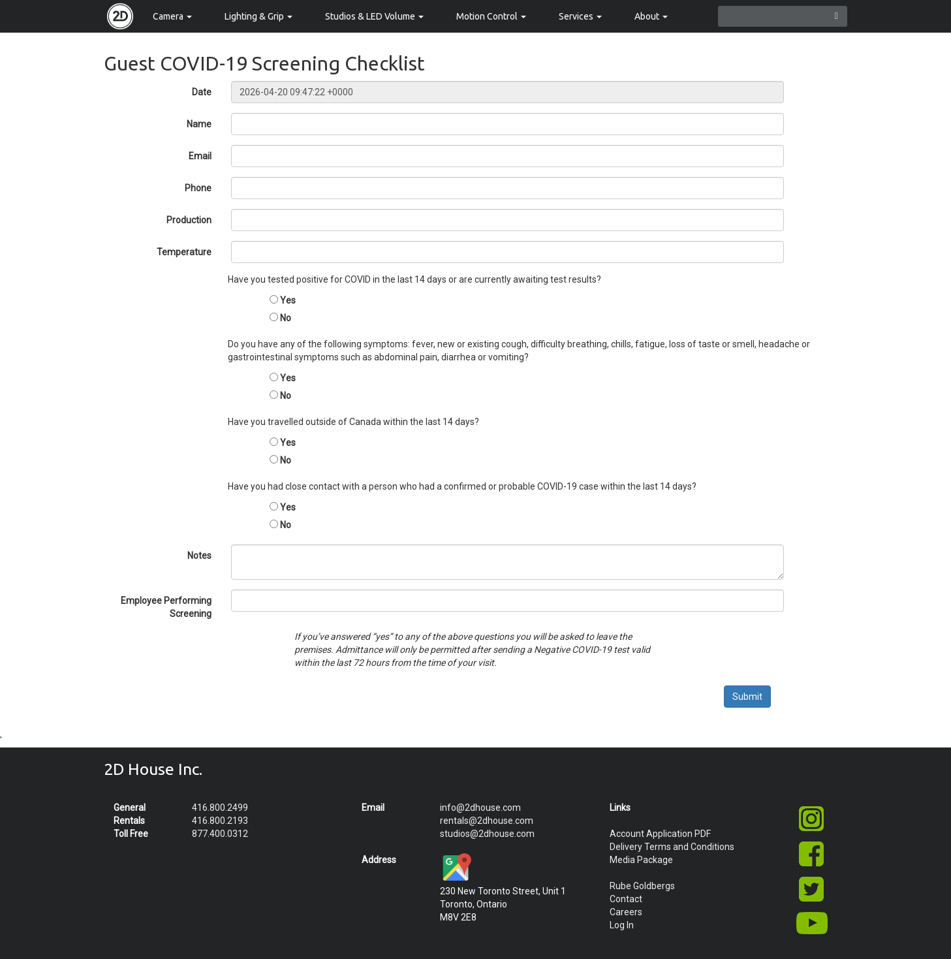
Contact (626, 899)
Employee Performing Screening (166, 607)
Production (188, 220)
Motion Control (491, 16)
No (285, 318)
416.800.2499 (220, 807)
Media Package (641, 860)
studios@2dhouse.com (487, 833)
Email (200, 156)
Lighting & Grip (258, 16)
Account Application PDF (660, 833)
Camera (172, 16)
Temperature (184, 252)
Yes (288, 300)
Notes (199, 555)
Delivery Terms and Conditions (672, 846)
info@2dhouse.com (480, 807)
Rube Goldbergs (642, 886)
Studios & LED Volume (374, 16)
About (651, 16)
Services (580, 16)
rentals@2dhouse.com (486, 820)
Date (201, 92)
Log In (622, 925)
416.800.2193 (220, 820)
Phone (198, 188)
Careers (626, 912)
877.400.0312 (220, 833)
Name (199, 124)
